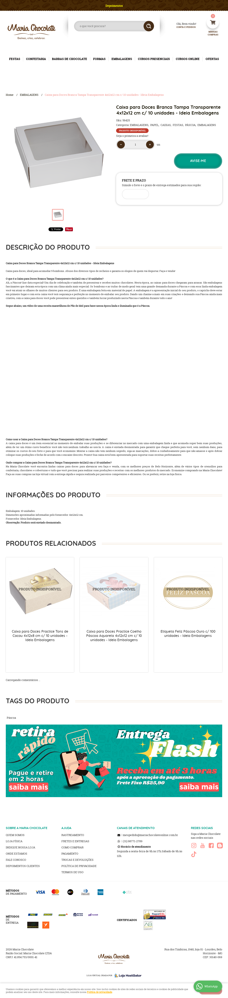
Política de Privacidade (79, 866)
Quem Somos (15, 835)
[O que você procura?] (149, 26)
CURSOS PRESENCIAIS (154, 59)
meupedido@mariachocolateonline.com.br (150, 835)
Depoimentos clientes (23, 866)
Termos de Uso (72, 872)
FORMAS (99, 59)
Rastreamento (72, 835)
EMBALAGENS (121, 59)
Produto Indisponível (40, 591)
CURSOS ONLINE (188, 59)
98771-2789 (132, 841)
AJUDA (66, 828)
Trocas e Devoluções (77, 860)
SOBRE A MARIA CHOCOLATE (26, 828)
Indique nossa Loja (20, 847)
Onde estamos (16, 853)
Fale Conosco (16, 860)
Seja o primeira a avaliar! (132, 136)
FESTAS (14, 59)
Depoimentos (114, 6)
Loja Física (14, 841)
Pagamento (69, 853)
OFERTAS (212, 59)
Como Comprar (72, 847)
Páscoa (11, 718)
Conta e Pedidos (182, 27)
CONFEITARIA (36, 59)
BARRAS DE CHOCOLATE (69, 59)
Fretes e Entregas (75, 841)
